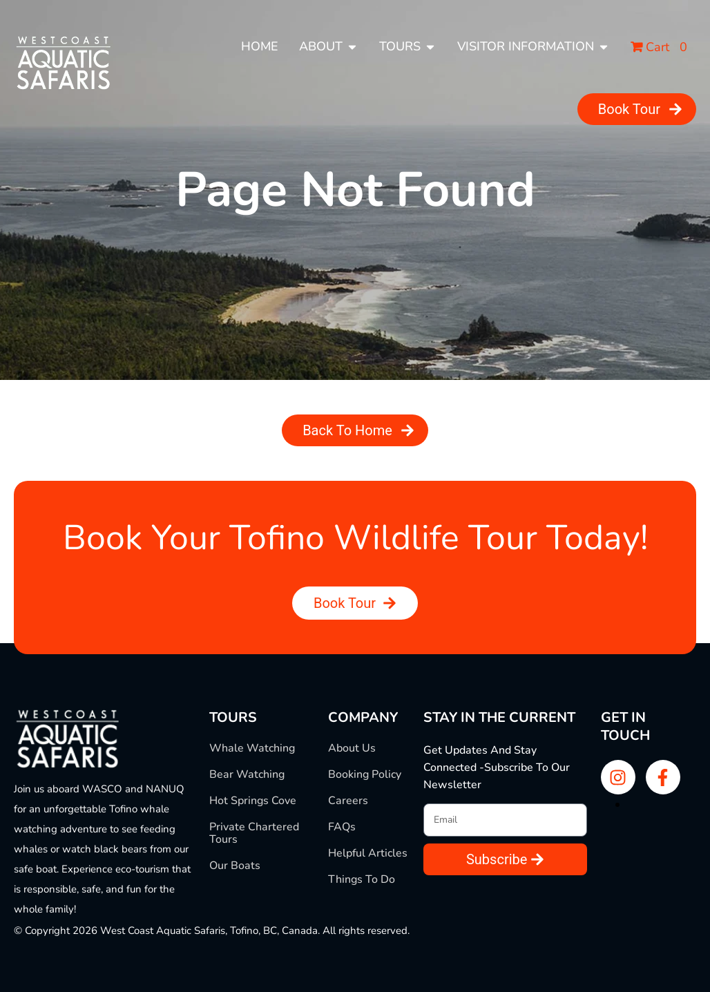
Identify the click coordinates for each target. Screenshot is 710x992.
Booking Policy (364, 774)
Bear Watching (247, 774)
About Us (352, 748)
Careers (348, 800)
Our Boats (234, 865)
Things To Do (361, 879)
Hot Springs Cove (252, 800)
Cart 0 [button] (659, 47)
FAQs (342, 827)
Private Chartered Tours (254, 833)
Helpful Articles (367, 853)
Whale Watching (252, 748)
